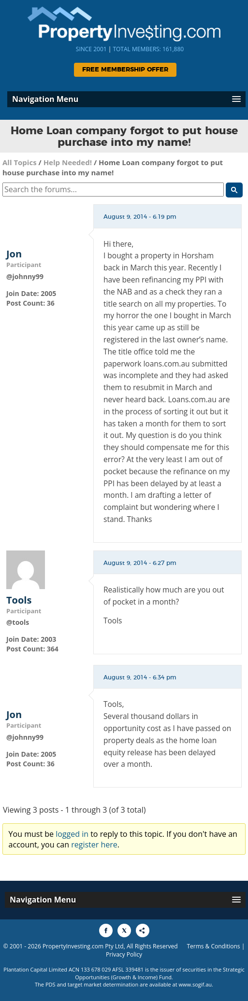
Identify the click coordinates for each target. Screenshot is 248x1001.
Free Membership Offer (125, 70)
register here (94, 844)
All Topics (19, 162)
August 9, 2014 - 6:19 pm (139, 217)
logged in (72, 834)
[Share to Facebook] (106, 930)
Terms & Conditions (213, 946)
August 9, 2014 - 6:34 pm (139, 677)
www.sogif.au (195, 984)
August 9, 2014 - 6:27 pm (139, 563)
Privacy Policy (124, 954)
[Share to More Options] (142, 930)
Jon (14, 254)
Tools (18, 600)
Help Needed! (68, 162)
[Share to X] (124, 930)
